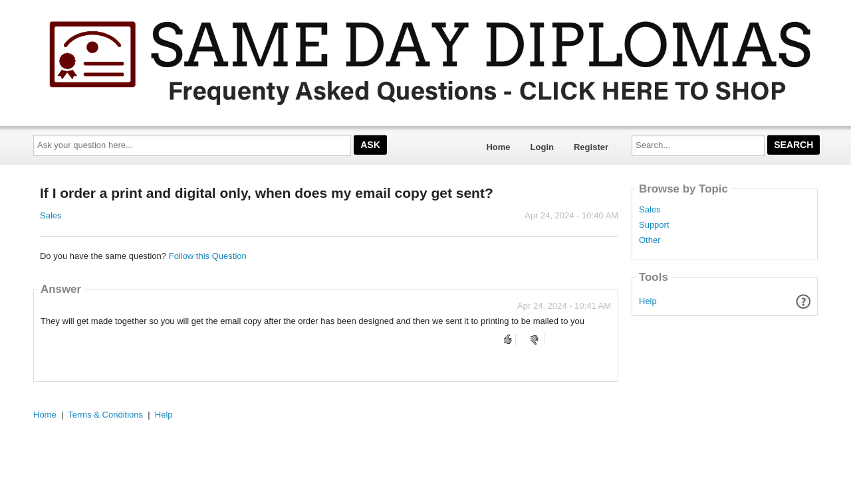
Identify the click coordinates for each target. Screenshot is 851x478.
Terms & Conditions (105, 415)
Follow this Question (208, 256)
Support (654, 225)
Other (650, 240)
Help (648, 301)
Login (542, 147)
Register (591, 147)
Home (498, 147)
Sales (51, 215)
